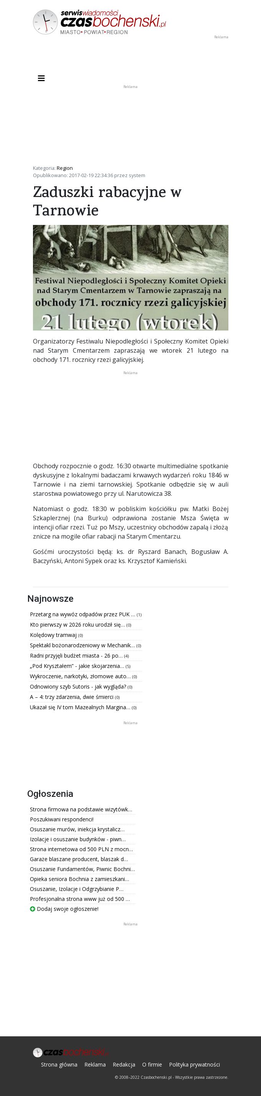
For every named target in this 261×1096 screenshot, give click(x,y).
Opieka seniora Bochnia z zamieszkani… (79, 879)
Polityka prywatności (194, 1064)
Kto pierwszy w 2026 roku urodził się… (78, 624)
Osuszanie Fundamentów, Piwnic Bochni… (82, 869)
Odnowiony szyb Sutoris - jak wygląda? (79, 686)
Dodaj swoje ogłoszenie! (64, 908)
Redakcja (124, 1064)
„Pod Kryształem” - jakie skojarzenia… (78, 665)
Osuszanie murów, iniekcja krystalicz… (77, 829)
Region (65, 167)
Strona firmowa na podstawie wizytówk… (81, 809)
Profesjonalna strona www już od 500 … (80, 898)
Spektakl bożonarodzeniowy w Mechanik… (83, 645)
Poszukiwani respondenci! (62, 819)
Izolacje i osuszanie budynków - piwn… (78, 839)
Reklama (95, 1064)
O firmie (152, 1064)
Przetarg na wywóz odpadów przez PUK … (83, 614)
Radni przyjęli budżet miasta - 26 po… (77, 655)
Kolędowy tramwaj (54, 634)
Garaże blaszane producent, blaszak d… (79, 859)
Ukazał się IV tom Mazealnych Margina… (81, 707)
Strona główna (59, 1064)
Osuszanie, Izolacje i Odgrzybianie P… (76, 888)
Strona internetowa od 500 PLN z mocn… (81, 849)
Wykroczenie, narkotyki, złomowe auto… (81, 676)
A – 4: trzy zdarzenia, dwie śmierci (72, 696)
